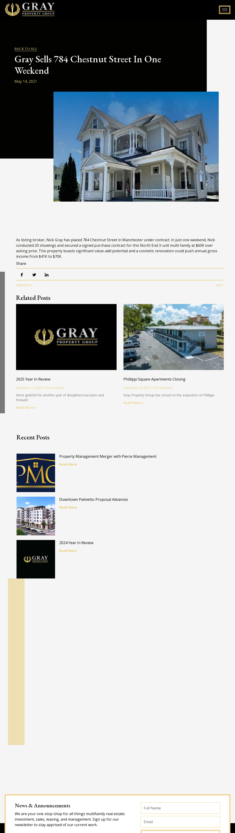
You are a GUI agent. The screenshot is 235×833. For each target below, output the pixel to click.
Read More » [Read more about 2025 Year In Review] (26, 407)
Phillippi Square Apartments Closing (154, 379)
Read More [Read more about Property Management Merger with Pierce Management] (71, 464)
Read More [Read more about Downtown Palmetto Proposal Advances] (71, 510)
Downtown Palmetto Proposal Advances (96, 502)
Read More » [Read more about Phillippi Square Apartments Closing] (133, 402)
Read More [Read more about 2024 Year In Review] (71, 556)
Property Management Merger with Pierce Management (110, 456)
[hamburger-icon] (224, 9)
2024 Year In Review (79, 548)
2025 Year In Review (33, 379)
